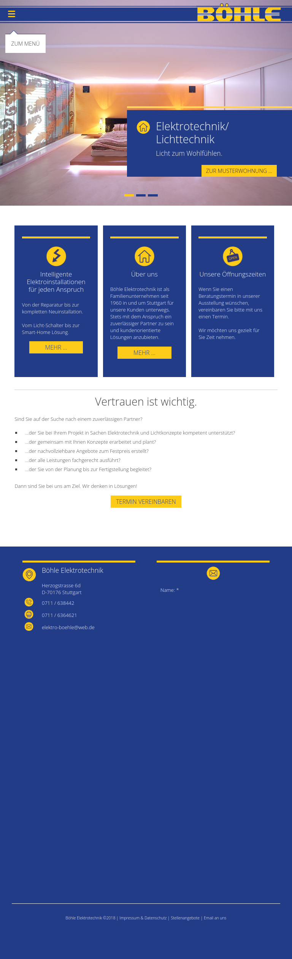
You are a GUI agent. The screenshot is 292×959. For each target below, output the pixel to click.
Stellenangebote (185, 918)
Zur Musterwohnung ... (239, 170)
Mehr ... (56, 347)
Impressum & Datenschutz (143, 918)
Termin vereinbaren (146, 501)
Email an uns (215, 918)
